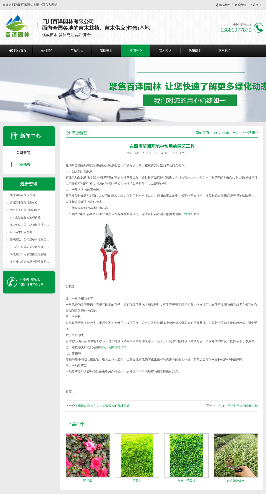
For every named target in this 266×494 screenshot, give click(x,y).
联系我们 (240, 5)
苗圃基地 (106, 50)
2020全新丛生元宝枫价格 (25, 217)
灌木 (187, 214)
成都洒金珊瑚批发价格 (24, 202)
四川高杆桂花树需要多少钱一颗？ (31, 247)
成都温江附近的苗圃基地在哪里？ (31, 254)
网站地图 (225, 5)
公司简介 (47, 50)
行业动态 (23, 164)
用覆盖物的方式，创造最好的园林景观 (104, 406)
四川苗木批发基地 (21, 232)
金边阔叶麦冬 (236, 480)
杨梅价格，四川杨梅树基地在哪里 (31, 224)
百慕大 (137, 480)
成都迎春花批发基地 (22, 195)
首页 (217, 132)
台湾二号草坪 (186, 480)
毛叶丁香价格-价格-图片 (25, 210)
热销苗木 (195, 50)
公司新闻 (23, 153)
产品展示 (77, 50)
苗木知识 (165, 50)
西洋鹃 (87, 480)
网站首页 (20, 50)
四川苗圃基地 (111, 347)
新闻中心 (136, 50)
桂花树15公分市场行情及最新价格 (31, 261)
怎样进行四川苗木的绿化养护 (238, 406)
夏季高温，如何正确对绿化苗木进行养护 (35, 239)
